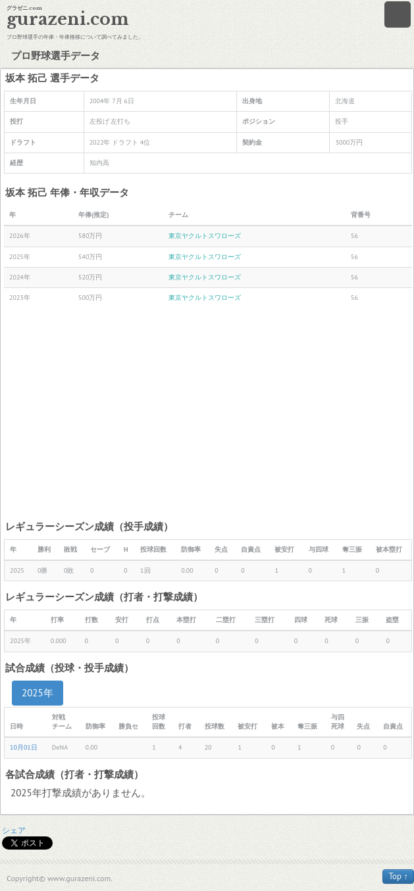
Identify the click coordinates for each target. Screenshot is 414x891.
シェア (14, 830)
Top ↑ (398, 876)
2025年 (37, 692)
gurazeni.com (68, 19)
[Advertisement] (208, 414)
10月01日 (24, 747)
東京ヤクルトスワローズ (204, 235)
